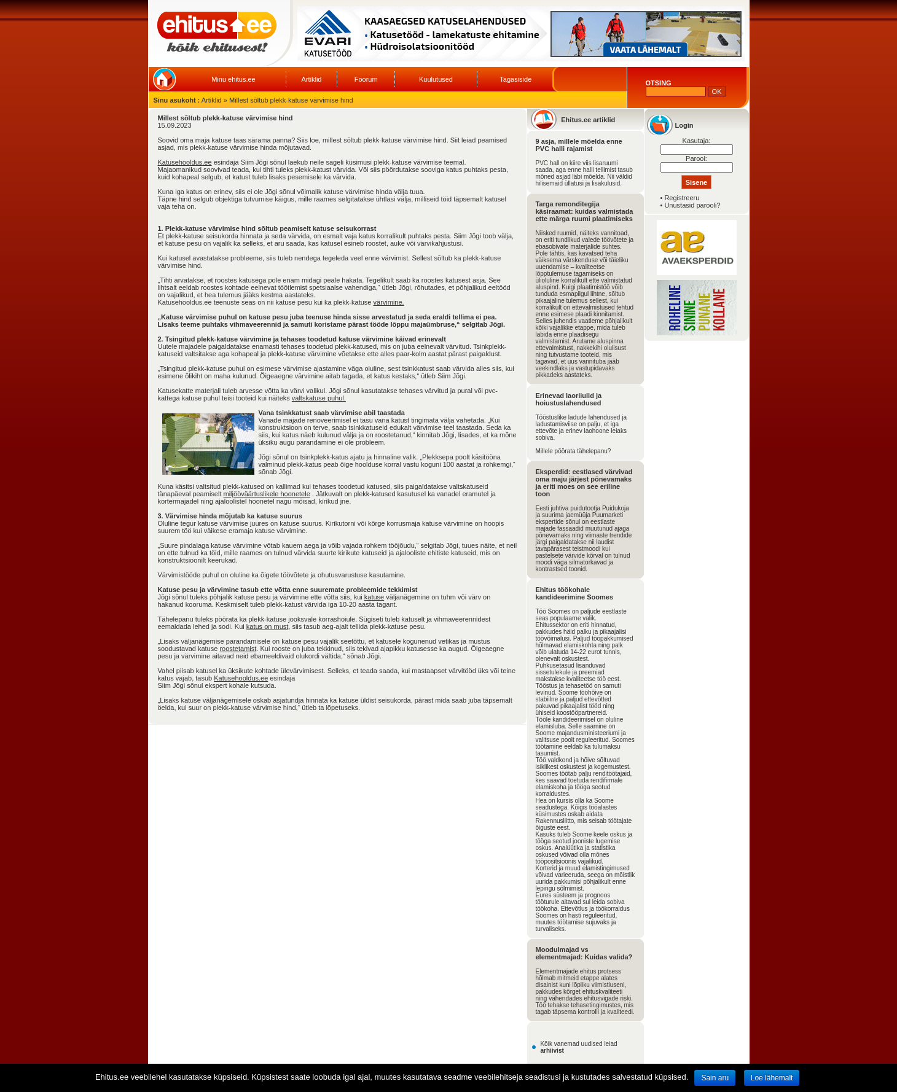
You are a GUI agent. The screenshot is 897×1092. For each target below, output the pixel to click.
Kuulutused (436, 79)
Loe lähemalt (772, 1078)
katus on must (267, 626)
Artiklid (311, 79)
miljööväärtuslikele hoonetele (267, 493)
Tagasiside (515, 79)
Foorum (366, 79)
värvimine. (389, 302)
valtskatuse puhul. (319, 398)
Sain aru (715, 1078)
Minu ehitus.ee (233, 79)
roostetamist (237, 648)
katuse (374, 597)
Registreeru (681, 197)
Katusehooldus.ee (185, 162)
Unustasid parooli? (692, 205)
